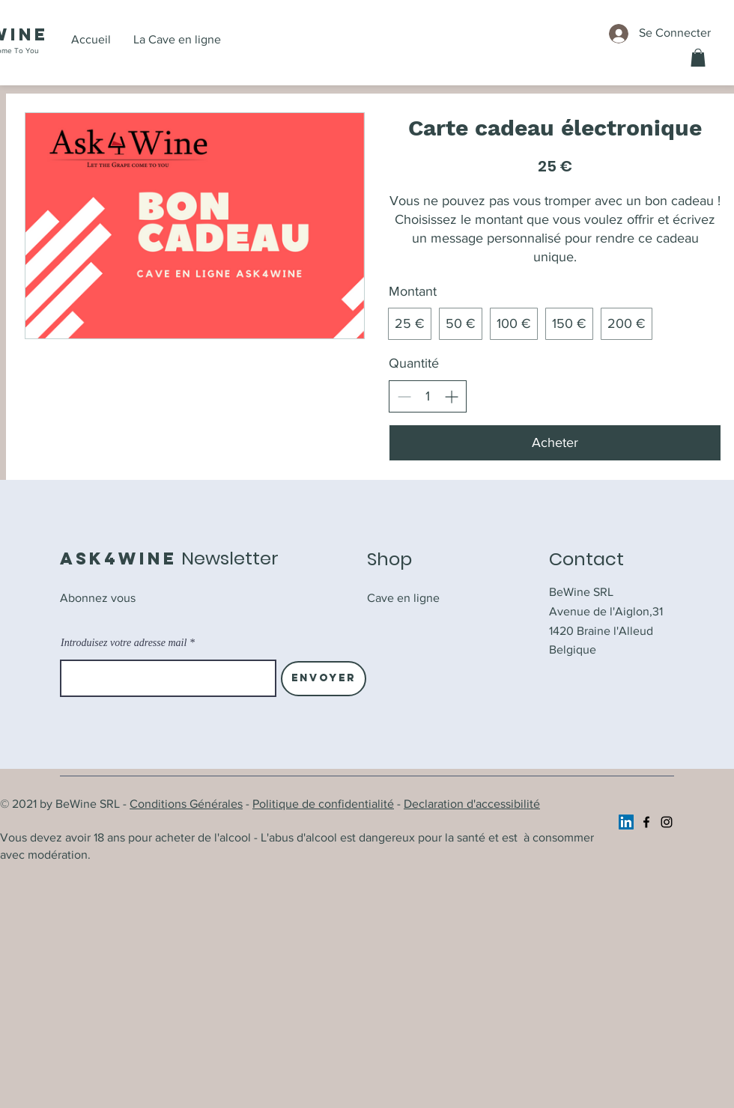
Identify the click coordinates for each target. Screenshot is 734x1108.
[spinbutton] (427, 396)
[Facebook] (646, 822)
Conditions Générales (186, 803)
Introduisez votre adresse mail (123, 643)
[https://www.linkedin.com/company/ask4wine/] (626, 822)
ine (29, 34)
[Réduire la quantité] (404, 396)
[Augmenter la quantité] (451, 396)
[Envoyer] (323, 678)
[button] (698, 58)
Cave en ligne (403, 597)
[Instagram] (666, 822)
